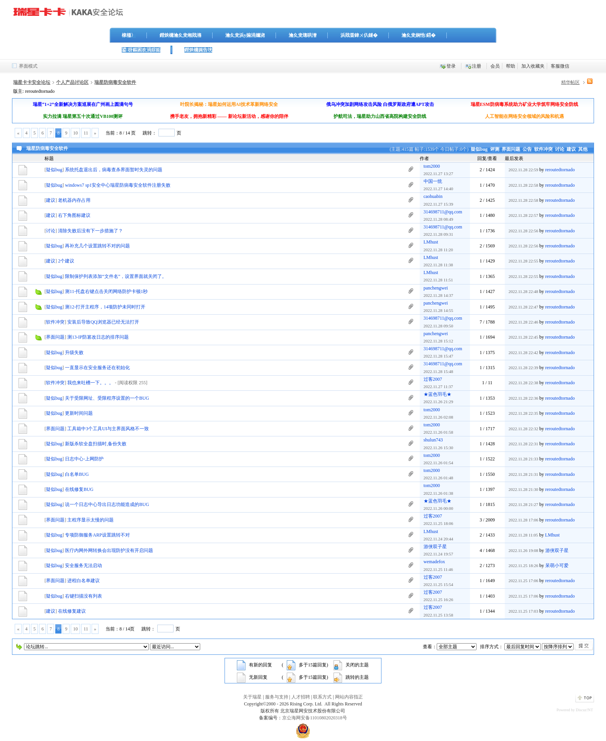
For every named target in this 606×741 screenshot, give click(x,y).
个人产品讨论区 (72, 82)
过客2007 (433, 379)
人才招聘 (300, 697)
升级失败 (74, 352)
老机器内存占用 (74, 200)
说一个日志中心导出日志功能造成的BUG (107, 504)
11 (85, 133)
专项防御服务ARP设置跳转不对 (97, 535)
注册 (476, 66)
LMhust (431, 242)
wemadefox (434, 561)
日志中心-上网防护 (84, 459)
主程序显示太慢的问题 (90, 520)
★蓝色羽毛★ (437, 394)
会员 (495, 66)
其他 (582, 149)
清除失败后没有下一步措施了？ (90, 230)
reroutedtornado (560, 169)
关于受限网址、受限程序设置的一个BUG (107, 398)
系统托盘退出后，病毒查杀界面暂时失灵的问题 (113, 169)
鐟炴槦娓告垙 (198, 50)
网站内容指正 (349, 697)
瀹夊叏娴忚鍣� (419, 35)
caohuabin (433, 196)
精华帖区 (570, 82)
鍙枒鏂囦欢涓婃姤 (141, 50)
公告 (527, 149)
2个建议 (66, 261)
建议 (571, 149)
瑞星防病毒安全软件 (115, 82)
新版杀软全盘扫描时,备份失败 (95, 443)
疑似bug (479, 149)
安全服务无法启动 (83, 565)
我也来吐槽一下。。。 (90, 382)
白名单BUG (77, 474)
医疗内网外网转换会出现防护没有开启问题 (109, 550)
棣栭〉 (129, 35)
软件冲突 (543, 149)
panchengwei (436, 288)
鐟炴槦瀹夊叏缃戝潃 (180, 35)
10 (75, 133)
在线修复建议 (72, 611)
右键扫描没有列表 (83, 596)
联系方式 (322, 697)
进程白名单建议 (83, 580)
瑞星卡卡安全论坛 (31, 82)
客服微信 (560, 66)
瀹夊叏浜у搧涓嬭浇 (245, 35)
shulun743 (433, 440)
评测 (494, 149)
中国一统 (433, 181)
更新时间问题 (79, 413)
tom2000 (432, 166)
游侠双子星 (435, 546)
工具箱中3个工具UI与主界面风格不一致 (108, 428)
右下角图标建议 (74, 215)
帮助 (510, 66)
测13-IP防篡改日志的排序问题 (98, 337)
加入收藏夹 (533, 66)
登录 (451, 66)
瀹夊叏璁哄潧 (303, 35)
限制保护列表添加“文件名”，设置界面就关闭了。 (116, 276)
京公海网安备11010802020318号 (314, 718)
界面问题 (511, 149)
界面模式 (28, 66)
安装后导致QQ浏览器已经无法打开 (103, 322)
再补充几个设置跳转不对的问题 (97, 246)
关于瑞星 (252, 697)
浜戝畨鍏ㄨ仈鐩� (359, 35)
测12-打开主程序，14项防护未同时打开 (105, 307)
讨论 (559, 149)
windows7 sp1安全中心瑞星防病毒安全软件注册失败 (117, 185)
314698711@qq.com (443, 212)
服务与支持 (276, 697)
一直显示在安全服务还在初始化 (97, 367)
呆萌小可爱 (557, 565)
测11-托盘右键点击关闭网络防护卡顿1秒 (106, 291)
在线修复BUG (79, 489)
